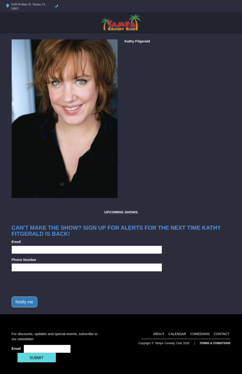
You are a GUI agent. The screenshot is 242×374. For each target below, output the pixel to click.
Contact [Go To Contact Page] (221, 334)
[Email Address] (47, 349)
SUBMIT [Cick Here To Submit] (37, 358)
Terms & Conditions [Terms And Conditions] (215, 343)
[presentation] (47, 284)
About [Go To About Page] (158, 334)
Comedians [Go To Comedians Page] (200, 334)
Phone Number (24, 260)
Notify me (24, 302)
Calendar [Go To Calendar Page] (177, 334)
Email (16, 242)
